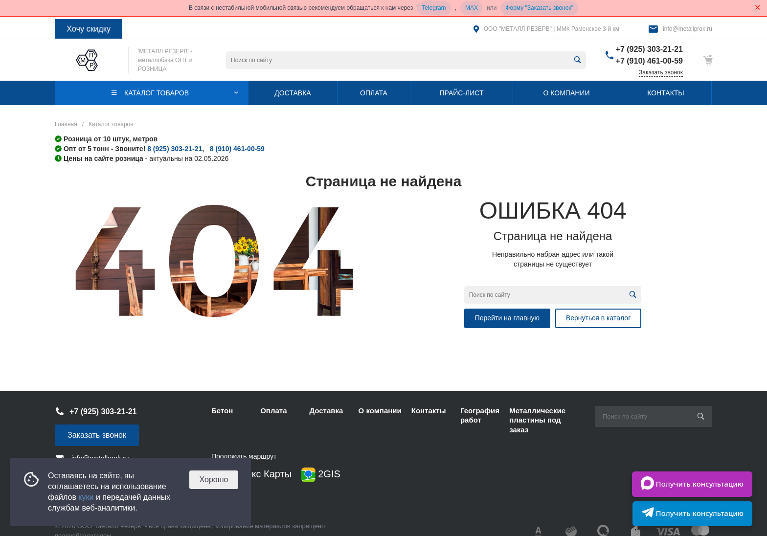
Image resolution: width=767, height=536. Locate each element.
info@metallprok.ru (687, 28)
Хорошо (214, 479)
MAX (471, 7)
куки (85, 497)
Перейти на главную (507, 318)
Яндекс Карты (251, 475)
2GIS (320, 475)
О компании (380, 410)
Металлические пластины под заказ (537, 420)
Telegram (434, 7)
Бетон (222, 410)
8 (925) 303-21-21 (174, 149)
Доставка (326, 410)
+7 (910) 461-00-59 (649, 61)
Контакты (428, 410)
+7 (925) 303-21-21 (649, 49)
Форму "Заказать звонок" (539, 7)
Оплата (273, 410)
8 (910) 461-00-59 (237, 149)
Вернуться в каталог (598, 318)
